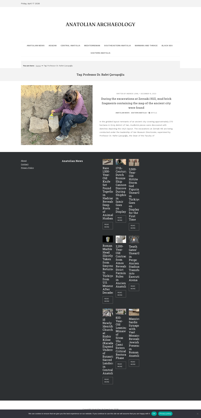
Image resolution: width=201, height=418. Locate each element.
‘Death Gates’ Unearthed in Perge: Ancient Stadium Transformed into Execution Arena (134, 263)
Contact (24, 164)
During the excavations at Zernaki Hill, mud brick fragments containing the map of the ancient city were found (136, 103)
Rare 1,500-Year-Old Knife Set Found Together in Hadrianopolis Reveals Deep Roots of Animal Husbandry (108, 193)
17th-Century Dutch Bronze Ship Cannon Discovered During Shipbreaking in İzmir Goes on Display (121, 189)
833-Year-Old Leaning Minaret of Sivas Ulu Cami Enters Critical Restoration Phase (121, 338)
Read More (106, 225)
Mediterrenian (92, 45)
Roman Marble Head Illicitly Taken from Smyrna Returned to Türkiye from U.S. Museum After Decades (108, 269)
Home (38, 66)
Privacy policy (165, 414)
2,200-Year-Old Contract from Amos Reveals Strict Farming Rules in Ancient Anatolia (121, 266)
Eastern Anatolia (100, 53)
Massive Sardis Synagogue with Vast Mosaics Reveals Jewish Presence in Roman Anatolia (134, 337)
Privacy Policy (27, 168)
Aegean (53, 45)
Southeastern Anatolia (117, 45)
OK (154, 414)
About (24, 161)
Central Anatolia (70, 45)
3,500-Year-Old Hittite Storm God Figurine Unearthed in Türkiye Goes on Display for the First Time (134, 194)
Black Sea (167, 45)
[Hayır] (197, 413)
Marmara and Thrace (146, 45)
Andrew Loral (132, 94)
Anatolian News (36, 45)
